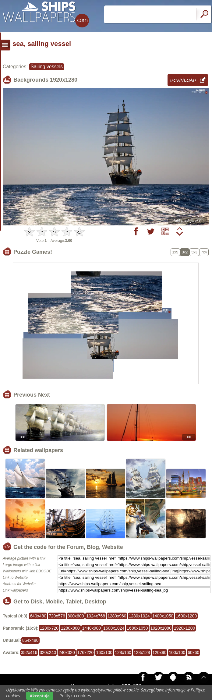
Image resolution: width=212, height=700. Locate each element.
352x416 (29, 652)
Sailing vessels (46, 66)
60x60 (193, 652)
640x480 (38, 615)
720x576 (57, 615)
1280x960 (117, 615)
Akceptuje (40, 695)
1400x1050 (162, 615)
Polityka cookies (75, 695)
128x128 (142, 652)
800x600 (76, 615)
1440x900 (91, 628)
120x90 (160, 652)
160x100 (104, 652)
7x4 (204, 252)
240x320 (66, 652)
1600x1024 (113, 628)
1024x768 (95, 615)
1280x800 (70, 628)
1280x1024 (139, 615)
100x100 (177, 652)
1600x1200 (186, 615)
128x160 (123, 652)
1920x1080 (160, 628)
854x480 (30, 640)
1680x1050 (137, 628)
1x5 (175, 252)
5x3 (194, 252)
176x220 (85, 652)
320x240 (48, 652)
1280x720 (49, 628)
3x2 (185, 252)
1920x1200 (184, 628)
